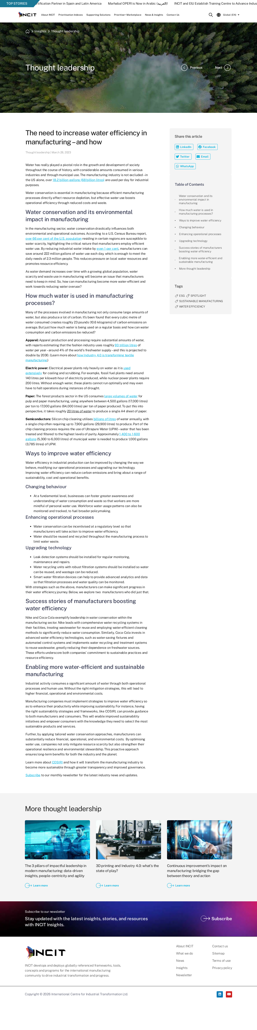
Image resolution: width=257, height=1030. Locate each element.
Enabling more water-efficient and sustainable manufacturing (200, 260)
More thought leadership (194, 268)
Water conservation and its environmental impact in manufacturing (195, 199)
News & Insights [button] (154, 14)
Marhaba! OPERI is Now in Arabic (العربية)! (144, 3)
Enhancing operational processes (200, 234)
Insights (40, 31)
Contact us (220, 946)
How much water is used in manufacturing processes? (196, 211)
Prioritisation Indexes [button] (70, 14)
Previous (191, 68)
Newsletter (184, 975)
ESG (182, 295)
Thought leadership (65, 31)
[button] (184, 147)
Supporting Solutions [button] (98, 14)
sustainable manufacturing (201, 301)
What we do (184, 953)
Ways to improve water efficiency (200, 220)
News (180, 960)
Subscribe (32, 775)
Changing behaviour (191, 227)
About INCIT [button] (48, 14)
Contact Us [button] (173, 14)
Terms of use (221, 960)
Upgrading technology (193, 240)
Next (223, 68)
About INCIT (184, 946)
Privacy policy (222, 968)
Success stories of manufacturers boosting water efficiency (200, 249)
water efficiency (192, 306)
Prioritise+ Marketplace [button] (127, 14)
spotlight (198, 295)
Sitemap (218, 953)
